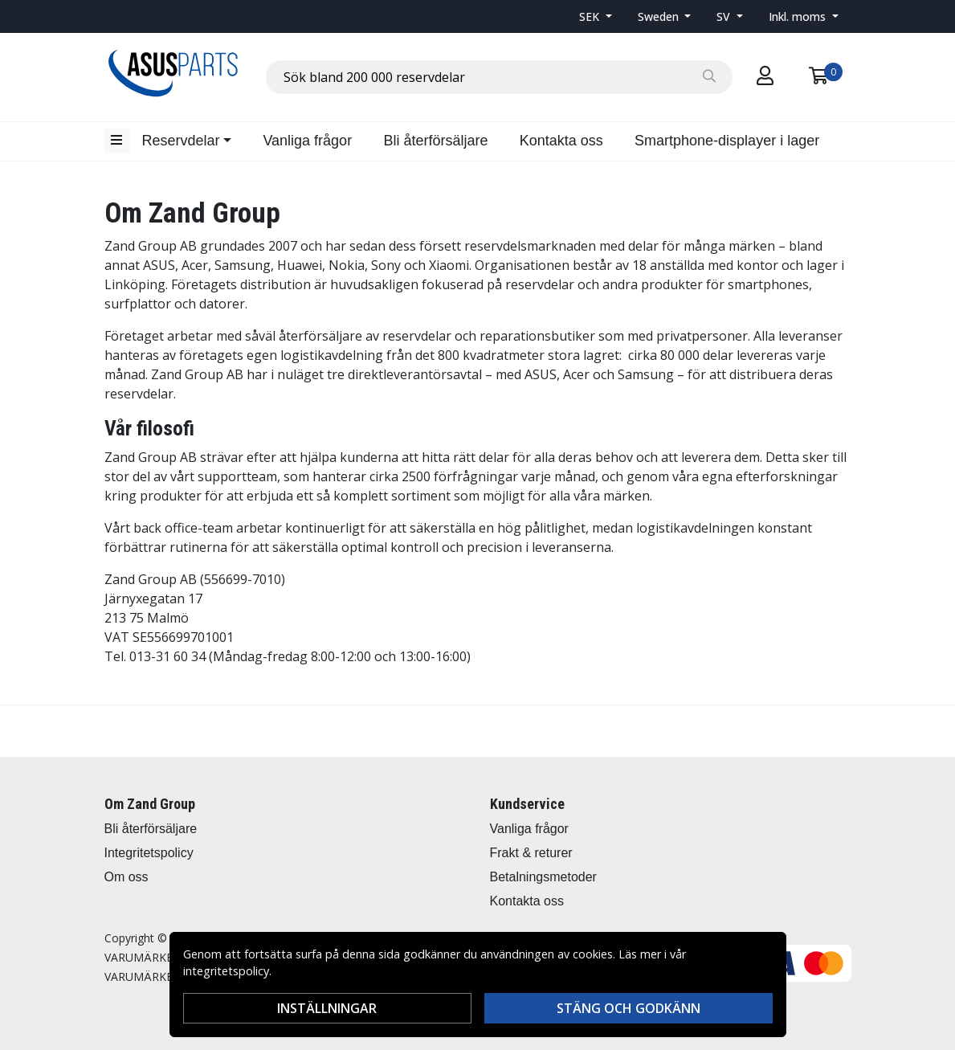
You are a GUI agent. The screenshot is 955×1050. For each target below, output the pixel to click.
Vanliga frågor (307, 141)
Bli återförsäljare (435, 141)
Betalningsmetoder (543, 877)
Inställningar (327, 1008)
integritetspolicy (226, 971)
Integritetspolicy (149, 853)
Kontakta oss (561, 141)
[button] (595, 16)
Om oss (126, 877)
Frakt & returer (531, 853)
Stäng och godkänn (628, 1008)
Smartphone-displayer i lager (727, 141)
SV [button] (724, 16)
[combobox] (499, 77)
